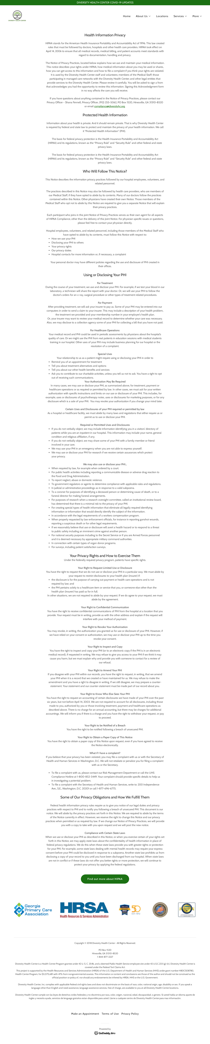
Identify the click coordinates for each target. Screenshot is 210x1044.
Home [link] (127, 16)
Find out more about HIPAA (105, 879)
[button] (143, 16)
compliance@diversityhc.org (109, 106)
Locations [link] (162, 16)
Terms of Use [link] (110, 1013)
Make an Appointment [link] (85, 1013)
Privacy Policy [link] (130, 1013)
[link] (17, 15)
